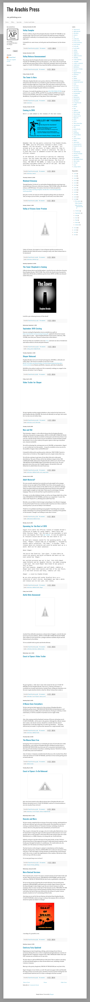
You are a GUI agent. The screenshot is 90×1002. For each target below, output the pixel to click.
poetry (31, 349)
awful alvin (29, 649)
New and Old (27, 429)
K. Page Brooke (77, 103)
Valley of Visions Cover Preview (35, 208)
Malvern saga (35, 259)
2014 (75, 228)
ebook (75, 71)
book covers (77, 41)
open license (77, 125)
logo (75, 108)
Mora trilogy (77, 114)
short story (76, 142)
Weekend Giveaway (30, 180)
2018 (75, 192)
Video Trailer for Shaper (32, 382)
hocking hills (77, 93)
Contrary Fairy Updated (32, 947)
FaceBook (76, 74)
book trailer (29, 696)
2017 (75, 194)
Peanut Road (11, 57)
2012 (75, 232)
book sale (76, 46)
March (77, 222)
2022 (75, 183)
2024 (75, 178)
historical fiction (78, 91)
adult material (30, 519)
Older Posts (64, 982)
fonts (75, 84)
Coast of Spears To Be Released (35, 771)
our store (46, 535)
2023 (75, 180)
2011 (75, 235)
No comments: (43, 48)
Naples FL (76, 118)
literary (75, 106)
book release (29, 103)
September (78, 213)
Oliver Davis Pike (78, 123)
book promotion (78, 42)
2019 (75, 190)
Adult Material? (29, 479)
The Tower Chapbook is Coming (35, 266)
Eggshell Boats (77, 73)
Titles (12, 22)
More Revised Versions (31, 872)
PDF (75, 127)
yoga (75, 165)
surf (75, 150)
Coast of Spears (35, 696)
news (75, 120)
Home (45, 982)
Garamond (76, 90)
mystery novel (77, 116)
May (76, 220)
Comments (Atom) (34, 985)
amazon (76, 35)
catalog (28, 349)
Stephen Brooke (37, 349)
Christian (76, 57)
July (76, 215)
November (78, 201)
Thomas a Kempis (78, 153)
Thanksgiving (77, 152)
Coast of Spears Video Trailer (34, 656)
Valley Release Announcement (34, 56)
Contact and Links (29, 22)
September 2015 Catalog (32, 328)
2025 (75, 176)
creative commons (78, 63)
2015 (75, 199)
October (77, 211)
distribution (76, 67)
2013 (75, 230)
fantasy (34, 173)
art (74, 37)
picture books (77, 129)
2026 (75, 173)
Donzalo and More (30, 818)
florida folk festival (78, 82)
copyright (76, 61)
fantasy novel (77, 80)
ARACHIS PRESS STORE (55, 91)
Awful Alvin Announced (31, 594)
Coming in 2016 (29, 110)
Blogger (52, 994)
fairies (75, 76)
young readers (45, 472)
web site (76, 163)
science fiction (77, 138)
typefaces (76, 155)
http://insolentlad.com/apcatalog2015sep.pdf (35, 334)
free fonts (76, 88)
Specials (19, 22)
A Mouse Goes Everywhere (33, 703)
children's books (36, 472)
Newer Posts (26, 982)
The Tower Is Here (30, 77)
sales (75, 137)
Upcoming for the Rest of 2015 (35, 526)
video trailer (37, 422)
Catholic (76, 52)
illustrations (76, 97)
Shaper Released (29, 356)
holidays (76, 95)
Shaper (41, 587)
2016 (75, 197)
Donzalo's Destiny (30, 865)
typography (76, 157)
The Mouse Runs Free (31, 740)
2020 (75, 187)
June (76, 218)
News (6, 22)
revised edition (77, 135)
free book (76, 86)
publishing (37, 865)
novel (34, 422)
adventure (76, 33)
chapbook (76, 54)
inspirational (77, 99)
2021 (75, 185)
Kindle (75, 104)
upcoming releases (78, 159)
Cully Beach (76, 65)
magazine (76, 110)
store (47, 341)
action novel (77, 29)
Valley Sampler (28, 30)
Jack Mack (76, 101)
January (77, 225)
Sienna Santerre (77, 144)
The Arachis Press (23, 9)
